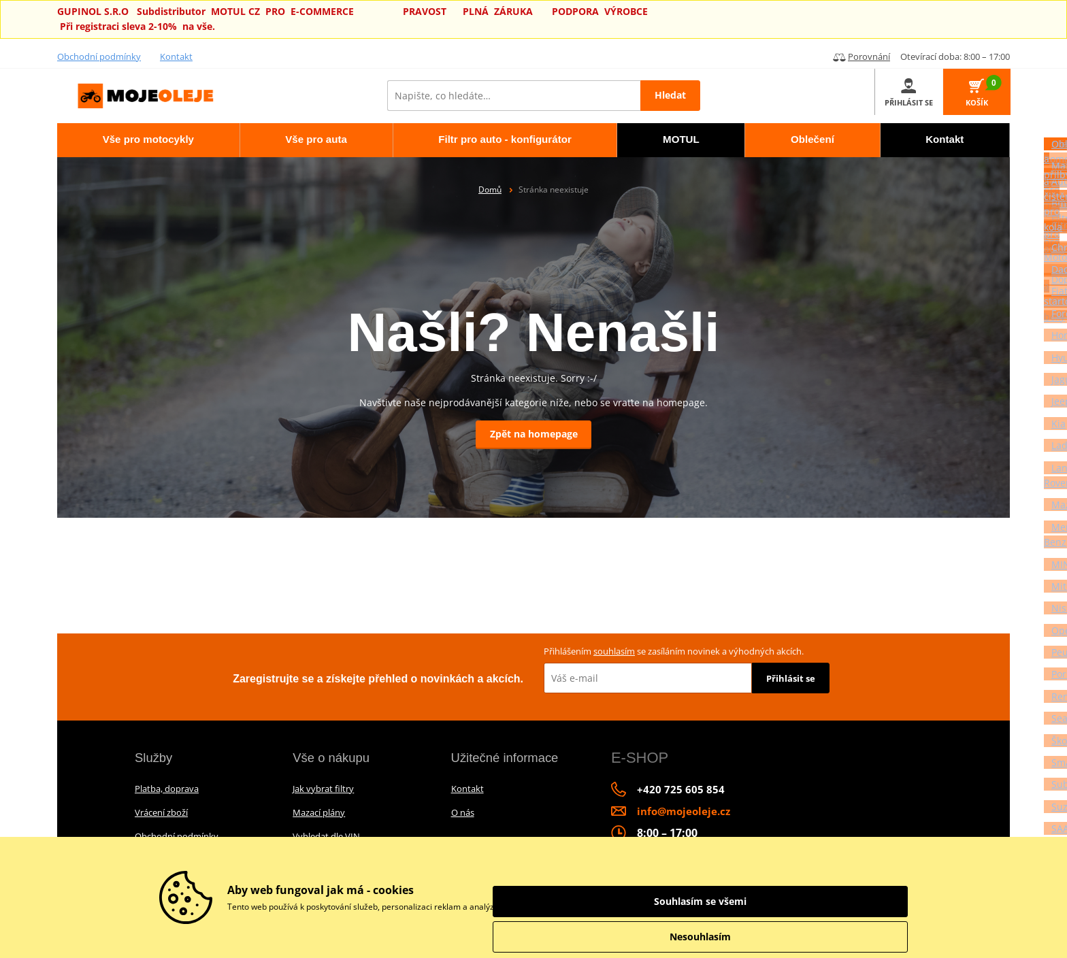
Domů (490, 189)
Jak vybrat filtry (323, 788)
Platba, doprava (167, 788)
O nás (462, 812)
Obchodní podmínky (99, 56)
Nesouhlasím (833, 936)
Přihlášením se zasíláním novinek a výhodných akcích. (674, 651)
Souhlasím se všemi (833, 901)
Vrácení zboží (161, 812)
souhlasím (614, 651)
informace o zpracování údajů (670, 906)
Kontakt (176, 56)
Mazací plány (319, 812)
